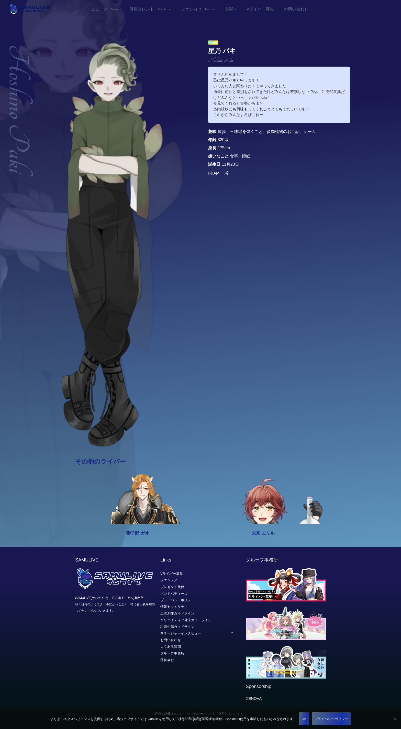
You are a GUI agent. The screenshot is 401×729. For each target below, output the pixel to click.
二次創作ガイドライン (177, 613)
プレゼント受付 (172, 587)
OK (304, 719)
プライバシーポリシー (177, 600)
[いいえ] (394, 718)
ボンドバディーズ (173, 594)
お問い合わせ (296, 10)
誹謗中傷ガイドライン (177, 627)
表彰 (229, 10)
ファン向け (196, 10)
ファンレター (170, 580)
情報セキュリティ (173, 607)
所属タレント (148, 10)
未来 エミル (263, 535)
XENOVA (254, 698)
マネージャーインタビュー (180, 633)
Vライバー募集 (260, 10)
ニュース (105, 10)
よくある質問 (170, 647)
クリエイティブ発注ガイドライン (185, 620)
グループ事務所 (172, 653)
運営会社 (167, 660)
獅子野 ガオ (137, 535)
